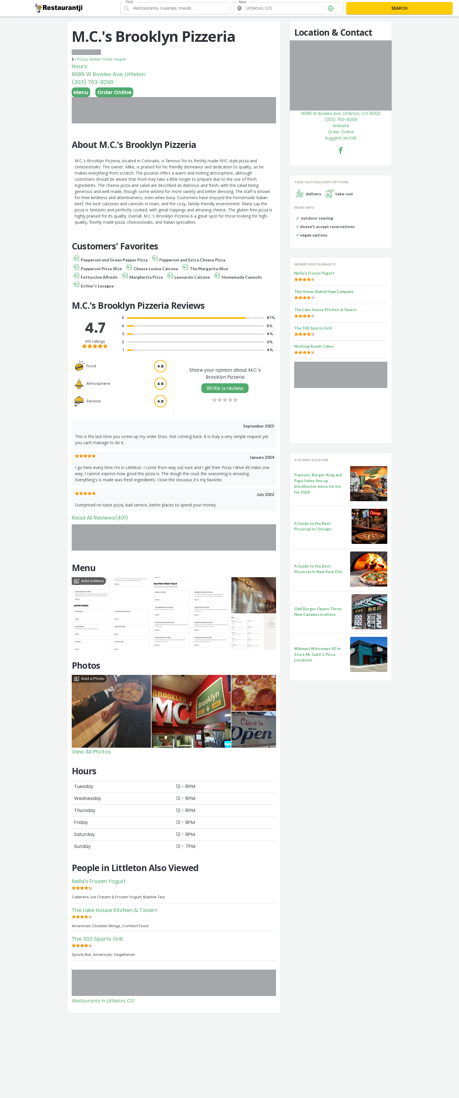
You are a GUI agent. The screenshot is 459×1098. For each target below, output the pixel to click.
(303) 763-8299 (92, 82)
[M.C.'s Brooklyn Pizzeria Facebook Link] (340, 150)
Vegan (120, 59)
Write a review (225, 388)
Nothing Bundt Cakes (314, 346)
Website (341, 126)
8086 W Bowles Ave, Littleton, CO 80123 (341, 113)
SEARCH (399, 8)
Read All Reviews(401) (100, 517)
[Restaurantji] (59, 8)
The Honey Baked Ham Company (324, 291)
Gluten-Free (100, 59)
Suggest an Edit (341, 138)
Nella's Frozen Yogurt (99, 881)
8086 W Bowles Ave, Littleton (108, 74)
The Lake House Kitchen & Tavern (114, 910)
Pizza (82, 59)
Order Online (114, 92)
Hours (79, 66)
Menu (80, 92)
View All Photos (91, 751)
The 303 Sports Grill (97, 938)
